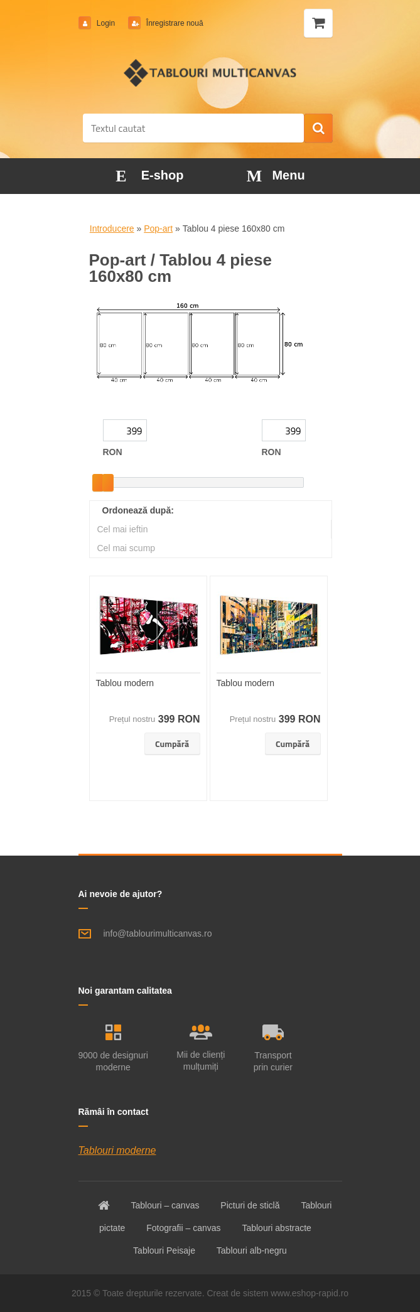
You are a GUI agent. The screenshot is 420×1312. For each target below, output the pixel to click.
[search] (318, 128)
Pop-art (158, 228)
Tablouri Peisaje (164, 1250)
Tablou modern (125, 683)
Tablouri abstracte (276, 1228)
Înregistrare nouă (173, 23)
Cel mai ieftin (122, 529)
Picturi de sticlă (249, 1205)
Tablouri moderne (117, 1150)
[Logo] (210, 72)
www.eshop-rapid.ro (309, 1293)
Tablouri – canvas (165, 1205)
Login (106, 23)
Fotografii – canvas (183, 1228)
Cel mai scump (126, 548)
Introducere (112, 228)
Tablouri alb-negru (252, 1250)
